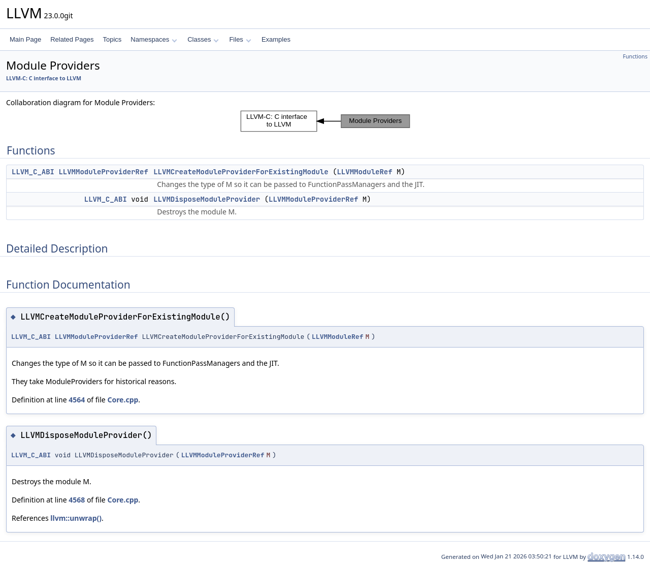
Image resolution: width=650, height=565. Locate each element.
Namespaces (154, 39)
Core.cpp (122, 399)
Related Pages (71, 39)
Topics (112, 39)
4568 (77, 500)
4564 (77, 399)
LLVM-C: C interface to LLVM (43, 78)
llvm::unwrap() (76, 518)
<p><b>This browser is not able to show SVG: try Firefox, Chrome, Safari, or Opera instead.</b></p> (325, 121)
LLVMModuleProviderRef (103, 171)
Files (240, 39)
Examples (276, 39)
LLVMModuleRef (364, 171)
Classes (203, 39)
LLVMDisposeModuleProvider (206, 199)
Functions (635, 56)
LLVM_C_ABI (33, 171)
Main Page (25, 39)
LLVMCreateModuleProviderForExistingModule (240, 171)
